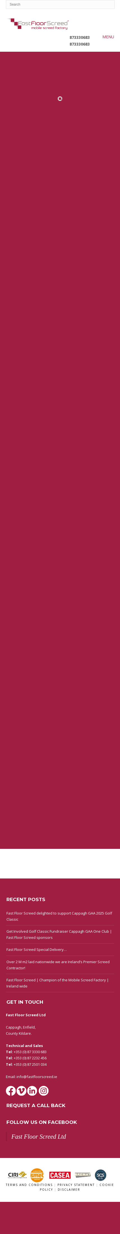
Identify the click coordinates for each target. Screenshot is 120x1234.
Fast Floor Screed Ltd (38, 1136)
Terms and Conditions (30, 1185)
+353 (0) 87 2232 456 (30, 1057)
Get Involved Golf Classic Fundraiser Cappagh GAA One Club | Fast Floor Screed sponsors (59, 934)
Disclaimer (69, 1190)
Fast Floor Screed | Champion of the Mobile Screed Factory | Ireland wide (57, 983)
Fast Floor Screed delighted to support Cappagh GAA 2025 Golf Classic (59, 916)
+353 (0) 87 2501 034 (30, 1064)
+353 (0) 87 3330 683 (30, 1051)
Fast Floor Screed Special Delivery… (36, 949)
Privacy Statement (76, 1185)
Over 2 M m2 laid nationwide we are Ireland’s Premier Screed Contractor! (58, 964)
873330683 (80, 37)
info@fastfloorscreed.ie (37, 1076)
